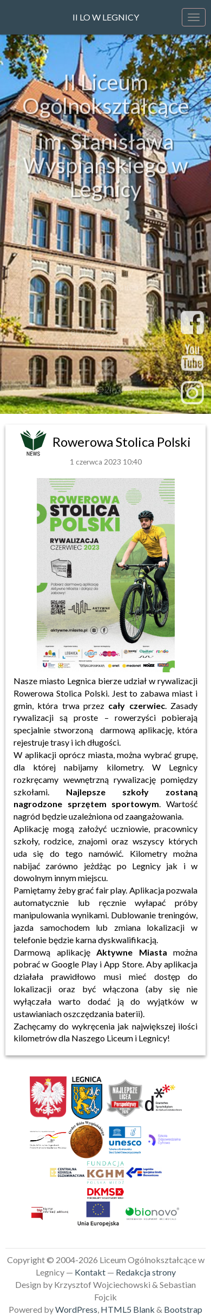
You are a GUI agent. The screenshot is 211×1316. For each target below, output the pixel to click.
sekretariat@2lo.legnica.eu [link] (105, 392)
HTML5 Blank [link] (128, 1309)
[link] (35, 441)
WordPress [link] (76, 1309)
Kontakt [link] (90, 1272)
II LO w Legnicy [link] (105, 17)
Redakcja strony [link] (146, 1272)
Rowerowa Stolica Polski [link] (121, 441)
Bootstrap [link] (183, 1309)
